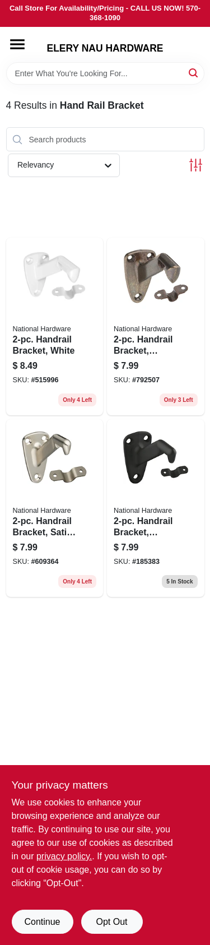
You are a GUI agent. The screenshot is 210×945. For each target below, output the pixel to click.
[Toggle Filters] (195, 165)
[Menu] (17, 44)
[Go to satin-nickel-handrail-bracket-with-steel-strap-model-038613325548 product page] (55, 508)
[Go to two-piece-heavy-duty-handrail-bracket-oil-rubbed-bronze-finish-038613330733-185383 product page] (155, 508)
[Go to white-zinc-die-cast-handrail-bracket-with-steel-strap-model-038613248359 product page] (55, 326)
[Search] (194, 72)
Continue (42, 922)
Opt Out (111, 922)
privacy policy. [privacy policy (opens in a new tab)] (64, 856)
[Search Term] (105, 73)
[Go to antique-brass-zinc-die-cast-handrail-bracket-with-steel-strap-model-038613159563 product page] (155, 326)
